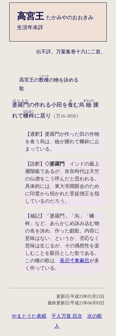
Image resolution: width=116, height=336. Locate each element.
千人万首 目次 (66, 316)
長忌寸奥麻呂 (74, 260)
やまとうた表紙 (29, 316)
